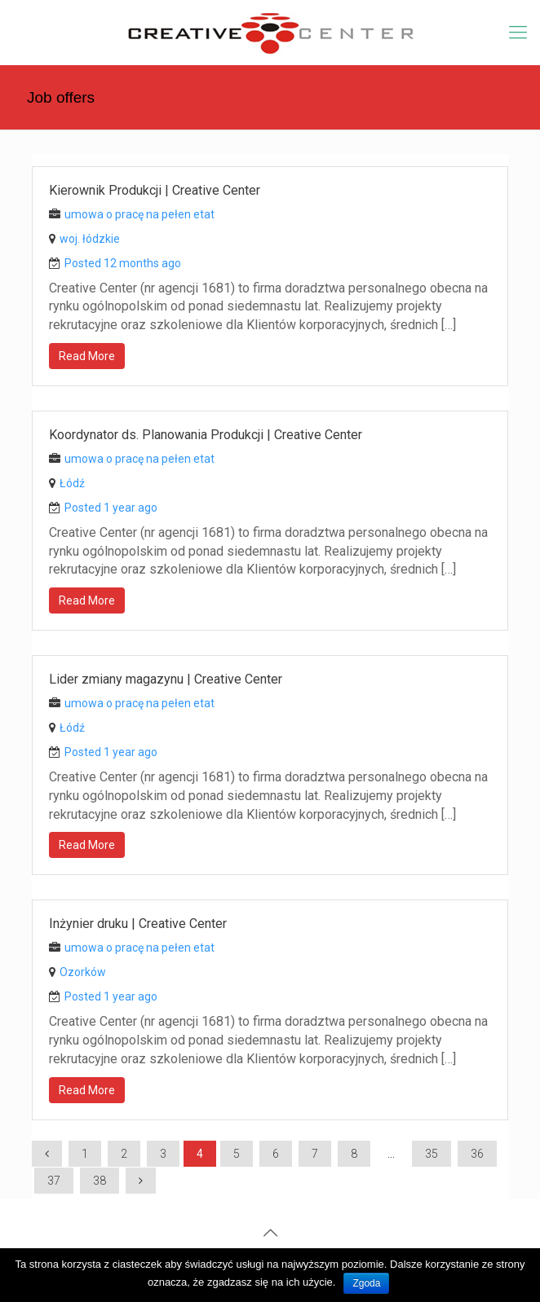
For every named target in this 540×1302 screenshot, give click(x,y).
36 (477, 1153)
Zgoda (366, 1283)
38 (99, 1180)
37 (53, 1180)
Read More (87, 356)
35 (431, 1153)
